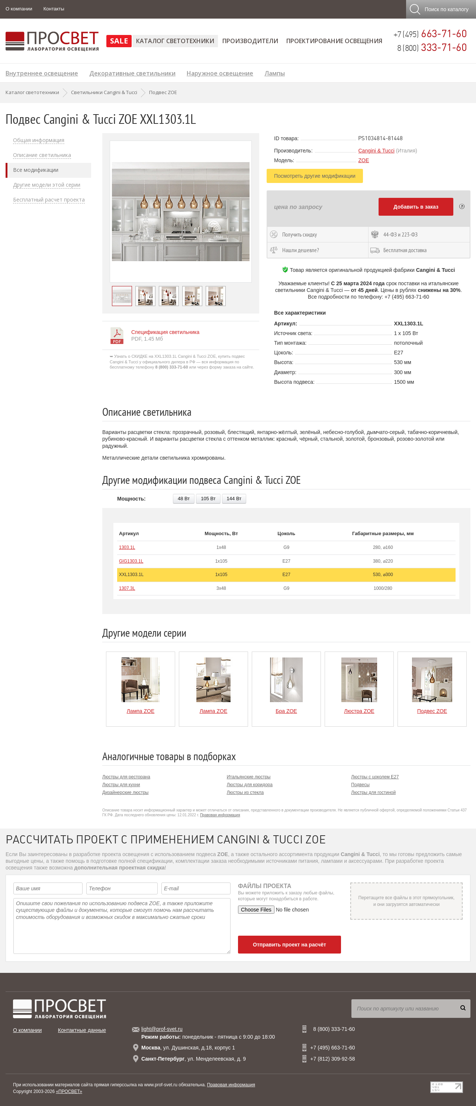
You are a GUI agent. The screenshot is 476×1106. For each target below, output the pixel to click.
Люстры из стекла (245, 792)
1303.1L (127, 547)
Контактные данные (82, 1030)
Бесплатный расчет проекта (49, 199)
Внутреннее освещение (42, 72)
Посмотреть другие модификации (315, 176)
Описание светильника (42, 155)
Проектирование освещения (334, 41)
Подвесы (360, 784)
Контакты (54, 9)
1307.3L (127, 588)
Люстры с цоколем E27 (375, 776)
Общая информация (38, 140)
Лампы (274, 72)
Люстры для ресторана (126, 776)
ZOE (363, 160)
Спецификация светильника (165, 332)
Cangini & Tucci (376, 151)
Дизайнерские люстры (125, 792)
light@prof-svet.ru (162, 1029)
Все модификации (35, 170)
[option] (181, 211)
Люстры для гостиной (373, 792)
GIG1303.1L (131, 561)
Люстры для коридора (250, 784)
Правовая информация (220, 815)
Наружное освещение (220, 72)
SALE (119, 41)
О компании (19, 9)
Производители (250, 41)
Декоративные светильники (132, 72)
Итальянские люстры (249, 776)
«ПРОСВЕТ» (69, 1091)
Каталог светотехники (175, 41)
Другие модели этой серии (46, 184)
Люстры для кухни (121, 784)
